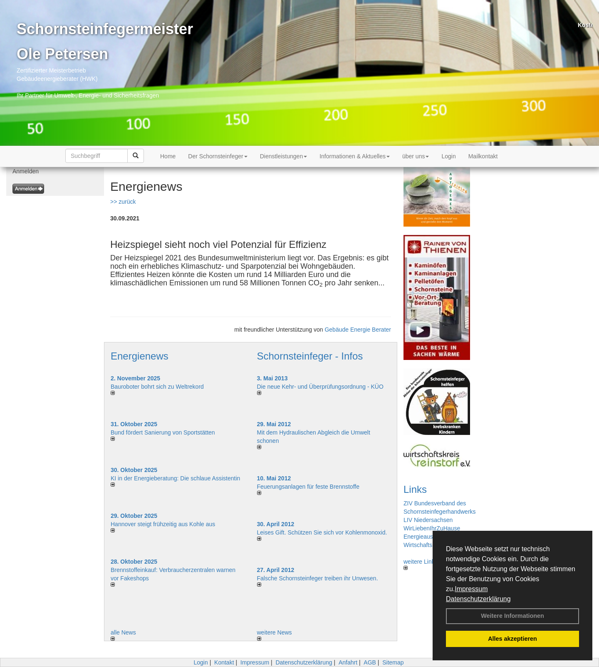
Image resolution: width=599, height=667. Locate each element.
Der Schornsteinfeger (217, 156)
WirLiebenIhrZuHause (431, 528)
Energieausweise (425, 536)
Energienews (139, 356)
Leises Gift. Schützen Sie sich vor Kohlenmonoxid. (322, 532)
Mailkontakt (483, 156)
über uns (415, 156)
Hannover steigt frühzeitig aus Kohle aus (163, 524)
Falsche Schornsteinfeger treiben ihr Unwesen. (317, 578)
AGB (370, 662)
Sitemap (392, 662)
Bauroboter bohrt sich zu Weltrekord (157, 386)
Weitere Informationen (512, 615)
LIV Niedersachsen (428, 520)
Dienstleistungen (283, 156)
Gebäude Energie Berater (357, 329)
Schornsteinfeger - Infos (310, 356)
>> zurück (123, 201)
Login (448, 156)
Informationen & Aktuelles (354, 156)
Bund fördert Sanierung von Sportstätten (164, 432)
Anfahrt (348, 662)
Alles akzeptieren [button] (512, 638)
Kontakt (224, 662)
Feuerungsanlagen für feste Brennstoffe (308, 486)
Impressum (471, 588)
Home (168, 156)
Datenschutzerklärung (478, 598)
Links (415, 489)
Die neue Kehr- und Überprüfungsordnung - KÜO (320, 386)
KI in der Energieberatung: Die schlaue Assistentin (175, 478)
